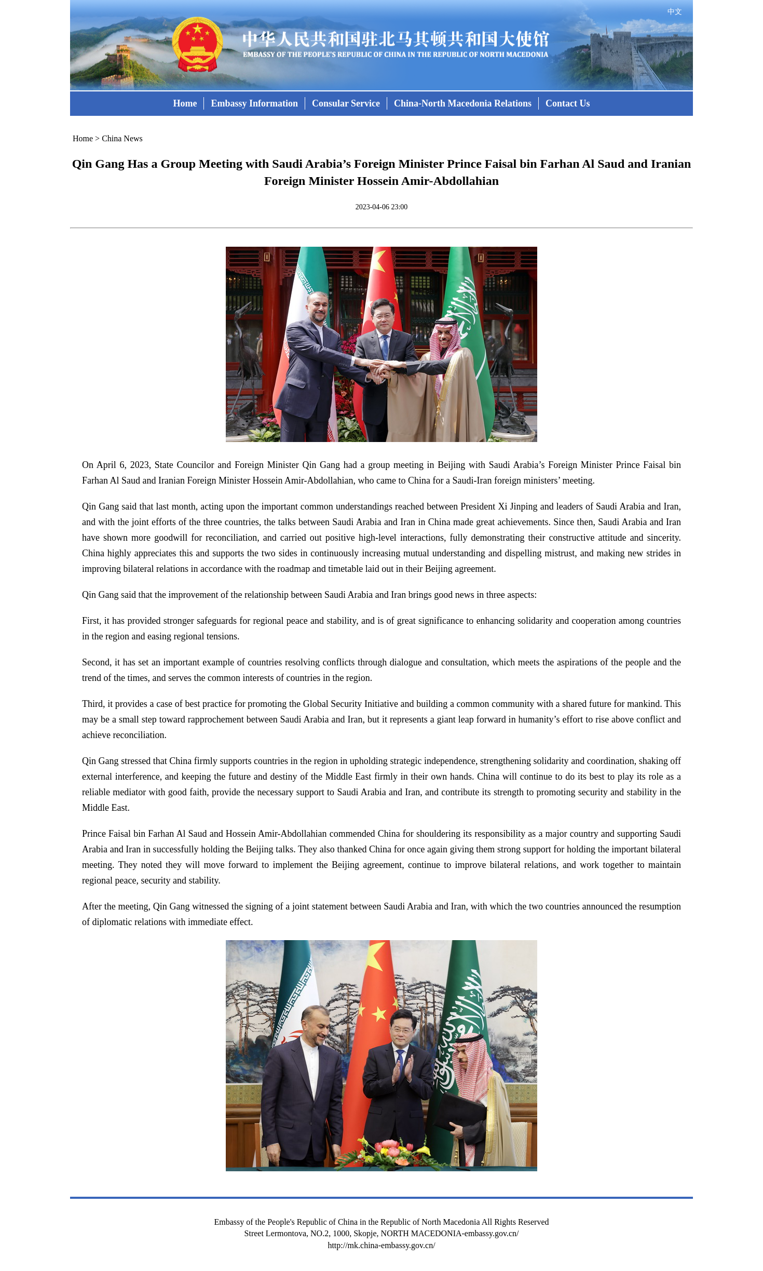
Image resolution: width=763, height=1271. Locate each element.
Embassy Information (254, 103)
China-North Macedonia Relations (463, 103)
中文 (674, 12)
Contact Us (568, 103)
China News (122, 138)
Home (185, 103)
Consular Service (346, 103)
